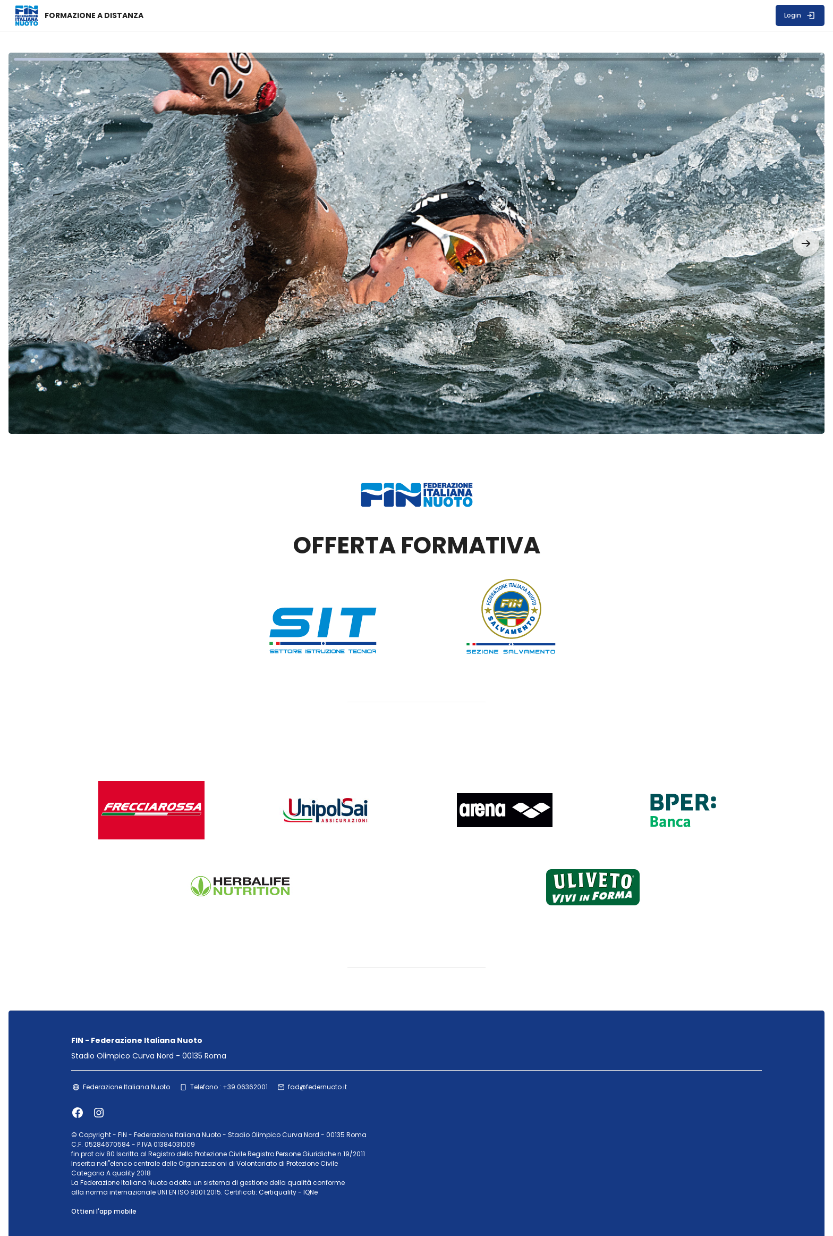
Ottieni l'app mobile (117, 1182)
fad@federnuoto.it (331, 1056)
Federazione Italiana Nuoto (140, 1056)
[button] (772, 227)
